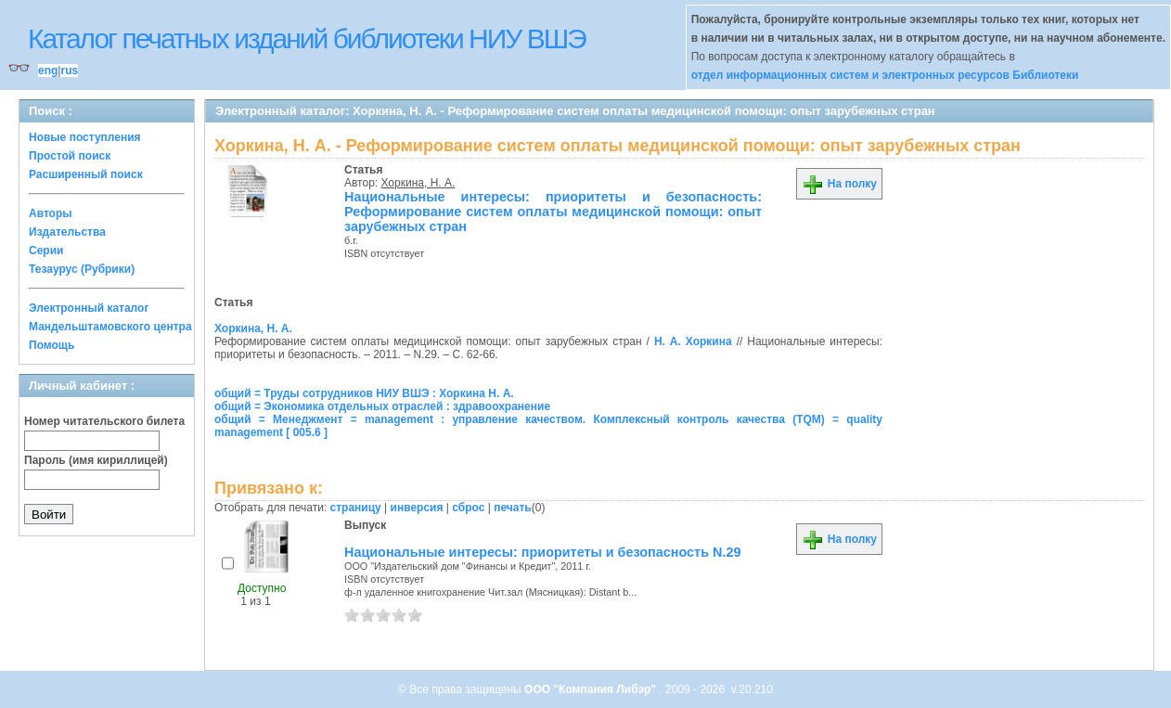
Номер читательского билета (104, 421)
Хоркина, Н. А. (418, 182)
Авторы (50, 213)
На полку (839, 183)
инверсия (417, 507)
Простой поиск (69, 155)
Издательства (67, 231)
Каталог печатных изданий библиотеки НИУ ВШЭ (307, 38)
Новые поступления (85, 137)
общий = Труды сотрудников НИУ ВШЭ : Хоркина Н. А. (364, 393)
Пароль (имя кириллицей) (96, 460)
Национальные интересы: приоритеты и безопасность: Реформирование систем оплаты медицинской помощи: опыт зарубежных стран (553, 211)
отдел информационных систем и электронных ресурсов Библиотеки (885, 75)
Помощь (51, 345)
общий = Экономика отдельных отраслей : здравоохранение (382, 406)
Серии (46, 250)
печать (513, 507)
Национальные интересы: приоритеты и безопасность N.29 (542, 552)
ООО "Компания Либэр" (591, 689)
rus (69, 70)
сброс (468, 507)
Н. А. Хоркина (693, 341)
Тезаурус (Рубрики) (82, 269)
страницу (355, 507)
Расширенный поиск (86, 174)
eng (48, 70)
